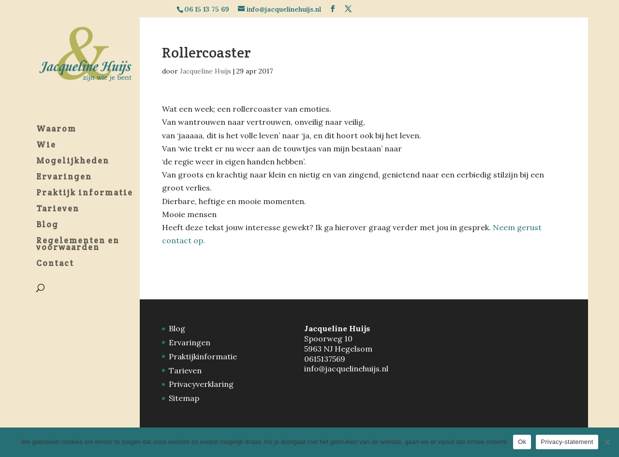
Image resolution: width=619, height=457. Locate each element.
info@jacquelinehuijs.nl (346, 368)
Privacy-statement (567, 441)
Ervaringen (189, 342)
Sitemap (184, 398)
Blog (177, 328)
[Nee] (607, 442)
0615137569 (324, 359)
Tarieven (185, 370)
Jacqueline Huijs (205, 71)
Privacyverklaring (201, 384)
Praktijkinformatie (203, 356)
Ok (522, 441)
